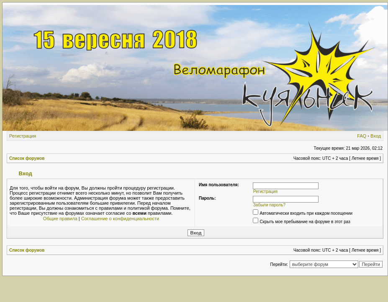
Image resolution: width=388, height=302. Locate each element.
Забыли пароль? (269, 205)
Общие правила (60, 218)
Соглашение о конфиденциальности (120, 218)
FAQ (361, 135)
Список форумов (27, 158)
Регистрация (22, 135)
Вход (375, 135)
